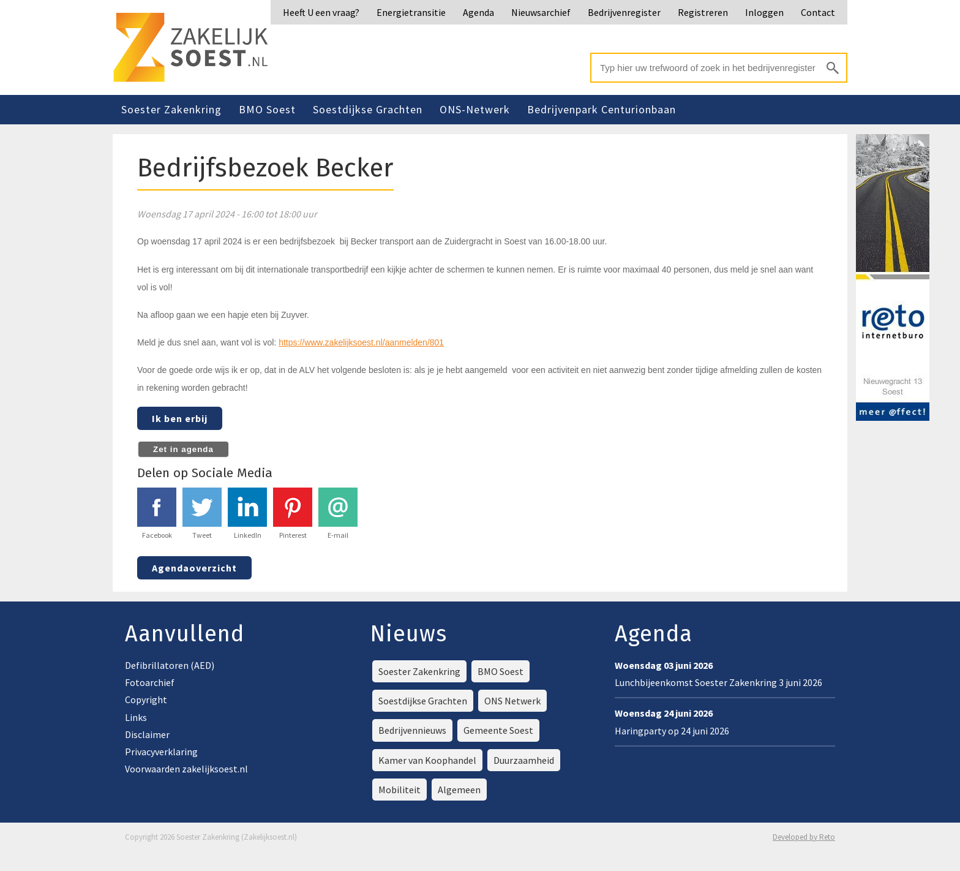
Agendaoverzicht (194, 568)
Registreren (703, 12)
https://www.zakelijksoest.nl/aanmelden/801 (361, 342)
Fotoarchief (149, 682)
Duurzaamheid (523, 760)
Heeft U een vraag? (321, 12)
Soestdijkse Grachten (367, 109)
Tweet (202, 514)
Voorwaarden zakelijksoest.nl (186, 769)
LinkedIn (247, 514)
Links (136, 717)
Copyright (146, 699)
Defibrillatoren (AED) (169, 665)
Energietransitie (411, 12)
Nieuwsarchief (541, 12)
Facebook (156, 514)
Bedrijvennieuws (412, 730)
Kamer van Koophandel (427, 760)
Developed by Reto (804, 837)
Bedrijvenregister (624, 12)
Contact (818, 12)
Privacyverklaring (161, 751)
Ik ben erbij (180, 418)
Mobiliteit (399, 789)
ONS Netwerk (512, 701)
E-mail (338, 514)
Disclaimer (147, 734)
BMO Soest (267, 109)
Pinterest (292, 514)
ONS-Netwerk (475, 109)
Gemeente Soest (498, 730)
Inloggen (764, 12)
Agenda (478, 12)
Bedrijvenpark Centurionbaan (601, 109)
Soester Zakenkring (171, 109)
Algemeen (459, 789)
